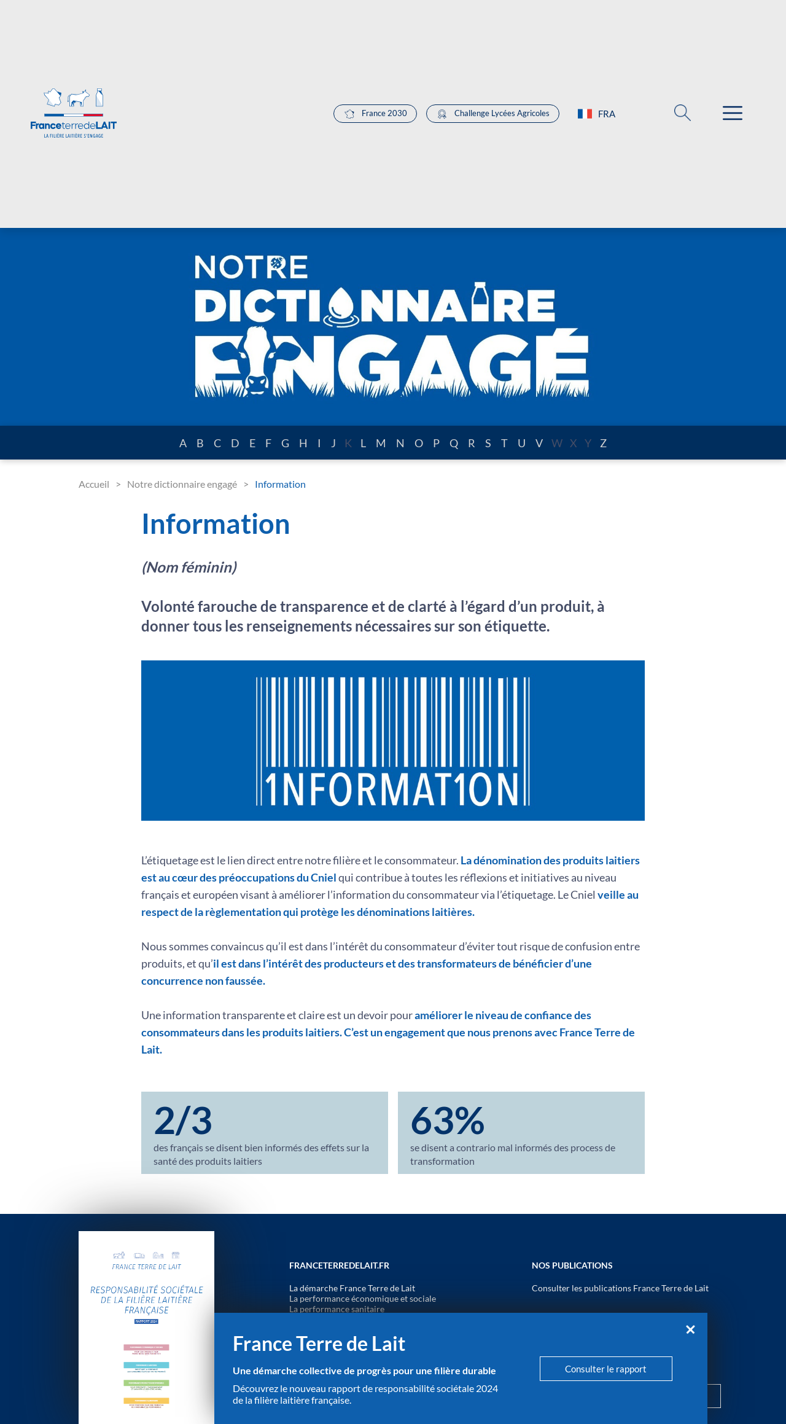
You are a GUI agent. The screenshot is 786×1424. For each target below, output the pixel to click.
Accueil (94, 484)
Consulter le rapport (606, 1368)
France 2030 (375, 114)
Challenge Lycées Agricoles (493, 114)
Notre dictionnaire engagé (182, 484)
